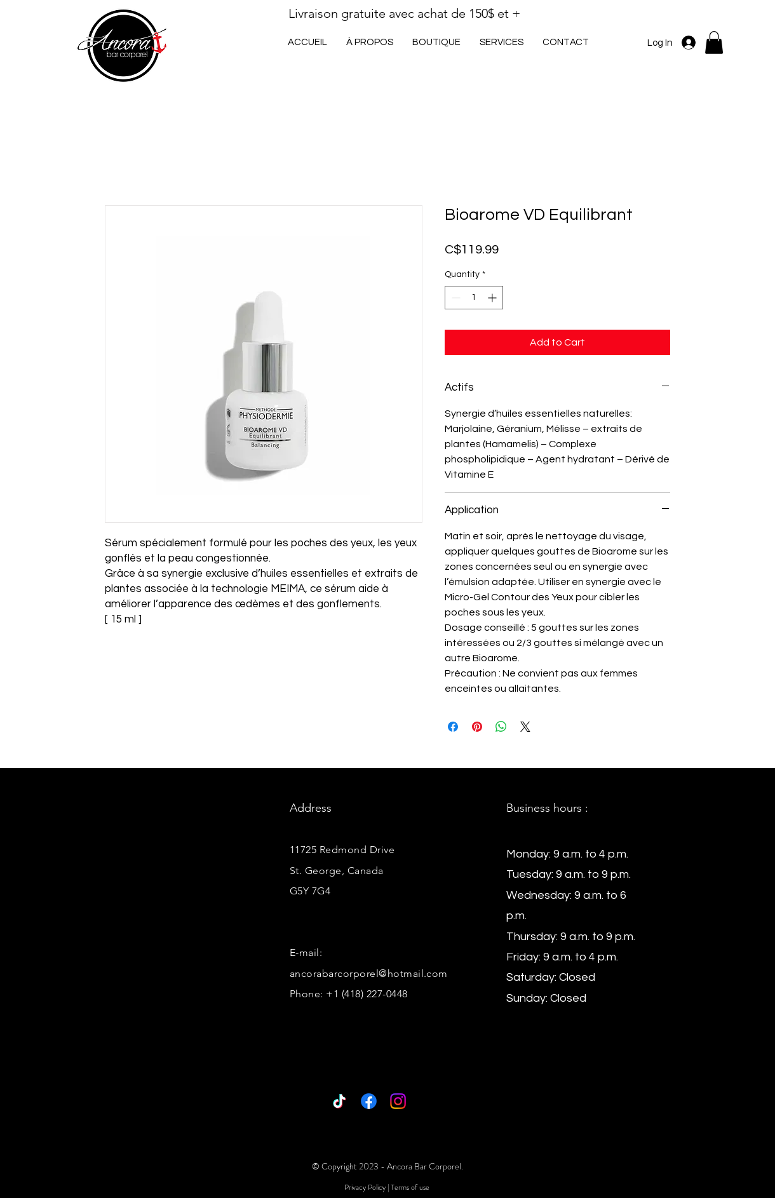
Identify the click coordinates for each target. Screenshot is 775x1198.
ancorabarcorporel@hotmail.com (369, 973)
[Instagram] (398, 1101)
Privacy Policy (365, 1187)
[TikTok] (339, 1101)
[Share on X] (525, 726)
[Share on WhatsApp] (501, 726)
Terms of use (410, 1187)
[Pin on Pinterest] (477, 726)
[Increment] (493, 297)
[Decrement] (454, 297)
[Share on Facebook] (453, 726)
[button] (501, 42)
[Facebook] (368, 1101)
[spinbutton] (473, 297)
